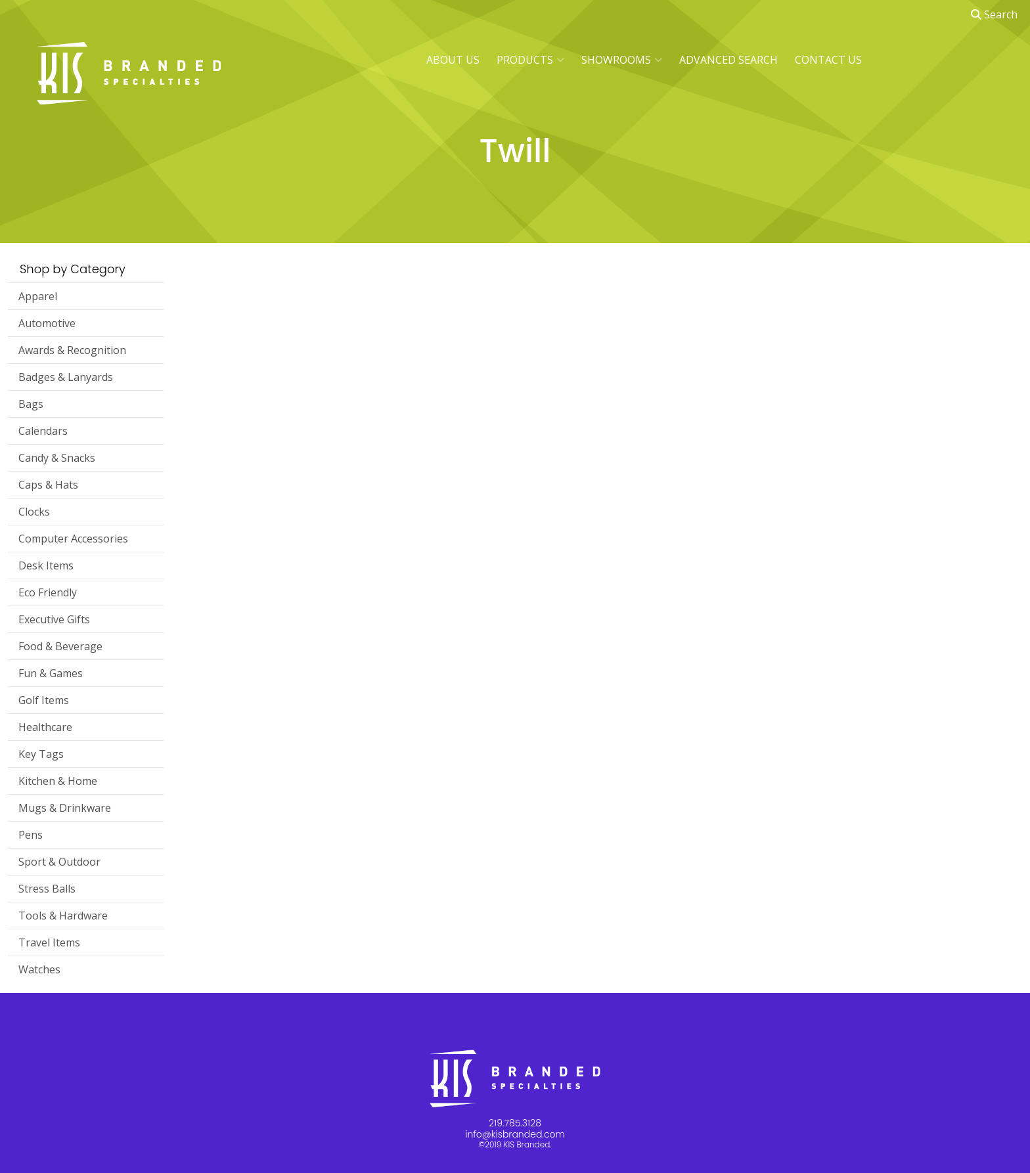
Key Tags (41, 754)
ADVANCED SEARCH (728, 60)
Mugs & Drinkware (64, 808)
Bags (30, 404)
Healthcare (45, 727)
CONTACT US (828, 60)
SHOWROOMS (621, 60)
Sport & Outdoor (59, 861)
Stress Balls (47, 888)
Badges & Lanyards (65, 377)
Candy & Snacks (56, 458)
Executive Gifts (54, 619)
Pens (30, 835)
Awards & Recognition (72, 350)
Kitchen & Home (57, 781)
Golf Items (43, 700)
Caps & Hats (48, 484)
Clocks (34, 511)
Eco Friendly (47, 592)
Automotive (47, 323)
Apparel (37, 296)
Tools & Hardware (63, 915)
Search (994, 14)
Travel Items (49, 942)
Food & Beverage (60, 646)
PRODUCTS (530, 60)
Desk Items (46, 565)
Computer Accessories (73, 538)
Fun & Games (50, 673)
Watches (39, 969)
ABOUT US (453, 60)
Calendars (43, 431)
